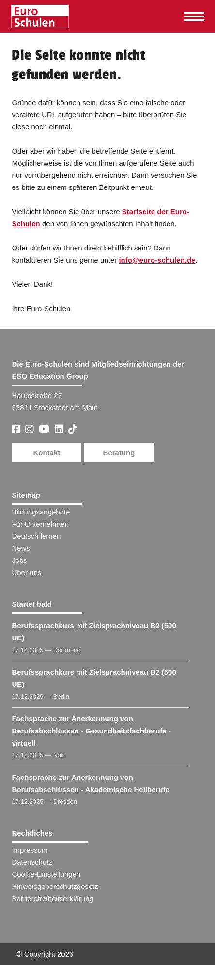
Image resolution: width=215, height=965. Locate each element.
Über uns (26, 572)
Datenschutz (32, 862)
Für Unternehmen (40, 524)
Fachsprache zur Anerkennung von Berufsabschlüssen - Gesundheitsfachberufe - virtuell (91, 731)
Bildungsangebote (41, 512)
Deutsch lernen (36, 536)
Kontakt (47, 453)
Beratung (119, 453)
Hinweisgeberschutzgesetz (55, 886)
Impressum (29, 850)
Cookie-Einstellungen (46, 874)
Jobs (19, 560)
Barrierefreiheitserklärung (52, 898)
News (21, 548)
